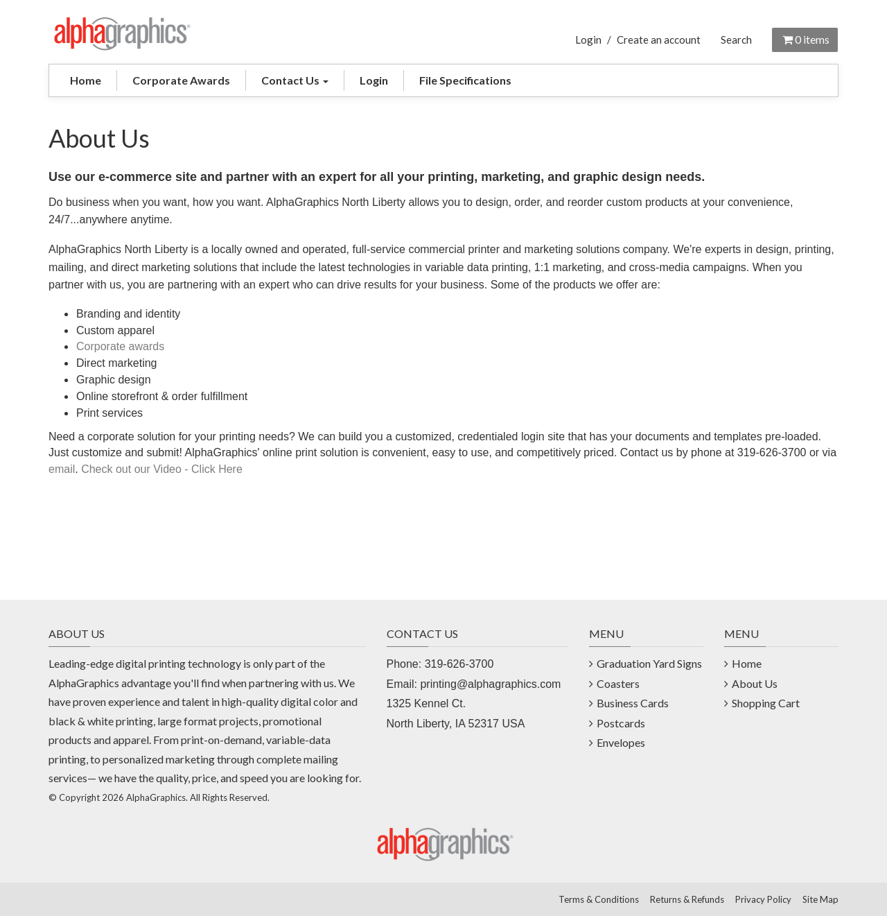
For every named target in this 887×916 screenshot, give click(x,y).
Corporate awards (120, 346)
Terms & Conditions (599, 899)
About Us (755, 683)
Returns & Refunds (687, 899)
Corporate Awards (181, 80)
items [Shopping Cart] (804, 39)
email (62, 469)
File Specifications (465, 80)
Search (736, 39)
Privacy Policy (763, 899)
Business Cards (633, 702)
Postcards (621, 722)
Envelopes (621, 742)
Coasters (618, 683)
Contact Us (294, 80)
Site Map (820, 899)
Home (85, 80)
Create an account (659, 39)
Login (588, 39)
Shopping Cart (766, 702)
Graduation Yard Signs (649, 663)
